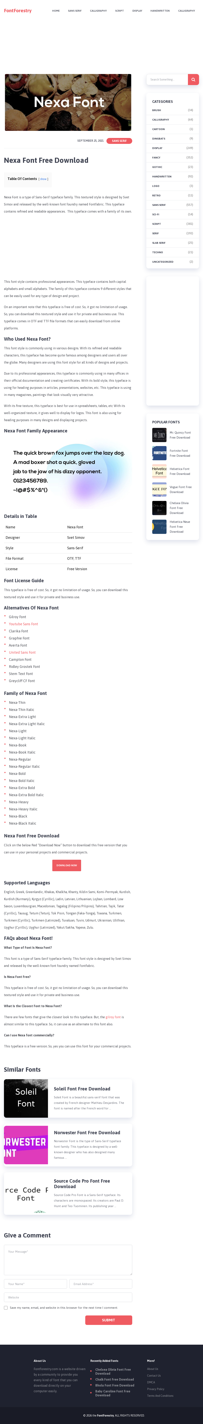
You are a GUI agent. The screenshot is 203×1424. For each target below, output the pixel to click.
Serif (155, 233)
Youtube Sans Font (23, 624)
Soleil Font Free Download (82, 1088)
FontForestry (18, 10)
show (43, 179)
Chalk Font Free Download (114, 1379)
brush (156, 110)
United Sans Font (22, 652)
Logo (155, 186)
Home (54, 10)
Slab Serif (159, 242)
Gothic (157, 167)
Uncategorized (162, 261)
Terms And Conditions (160, 1395)
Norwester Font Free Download (87, 1132)
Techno (157, 252)
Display (136, 10)
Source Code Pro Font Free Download (82, 1183)
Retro (156, 195)
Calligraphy (97, 10)
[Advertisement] (101, 49)
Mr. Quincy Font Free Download (180, 435)
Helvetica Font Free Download (180, 471)
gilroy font (113, 1017)
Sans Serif (73, 10)
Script (118, 10)
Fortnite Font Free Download (180, 453)
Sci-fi (155, 214)
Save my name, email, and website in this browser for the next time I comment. (64, 1307)
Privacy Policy (155, 1389)
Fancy (156, 157)
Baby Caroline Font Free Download (112, 1393)
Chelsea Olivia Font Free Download (179, 508)
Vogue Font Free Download (181, 489)
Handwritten (159, 10)
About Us (152, 1369)
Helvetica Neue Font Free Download (180, 526)
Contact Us (154, 1375)
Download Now (66, 865)
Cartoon (158, 129)
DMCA (151, 1382)
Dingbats (158, 138)
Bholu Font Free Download (114, 1385)
